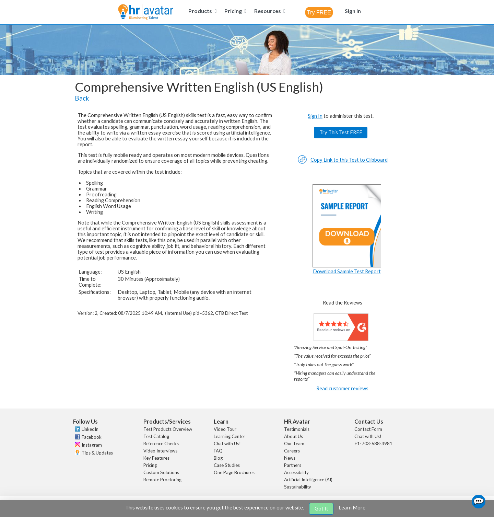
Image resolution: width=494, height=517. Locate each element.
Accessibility (296, 472)
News (289, 458)
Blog (218, 458)
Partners (292, 465)
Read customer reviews (342, 388)
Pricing (150, 465)
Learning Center (229, 436)
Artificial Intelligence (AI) (308, 479)
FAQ (218, 450)
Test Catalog (156, 436)
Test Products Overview (167, 429)
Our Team (294, 443)
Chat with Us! (227, 443)
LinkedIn (90, 429)
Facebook (92, 437)
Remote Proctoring (162, 479)
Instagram (92, 445)
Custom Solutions (161, 472)
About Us (293, 436)
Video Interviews (160, 450)
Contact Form (368, 429)
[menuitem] (201, 11)
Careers (292, 450)
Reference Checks (161, 443)
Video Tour (225, 429)
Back (82, 98)
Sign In (315, 116)
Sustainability (297, 487)
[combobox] (319, 12)
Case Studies (227, 465)
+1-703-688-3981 (373, 443)
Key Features (156, 458)
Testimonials (296, 429)
